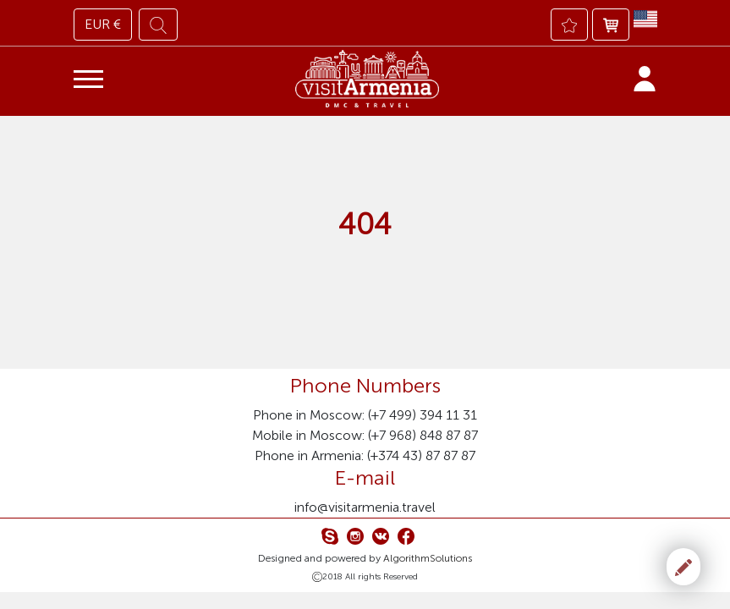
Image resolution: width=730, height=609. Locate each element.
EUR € (103, 24)
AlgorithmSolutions (427, 558)
